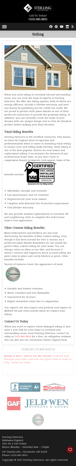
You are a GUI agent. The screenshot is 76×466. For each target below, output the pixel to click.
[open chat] (70, 449)
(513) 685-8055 (38, 19)
